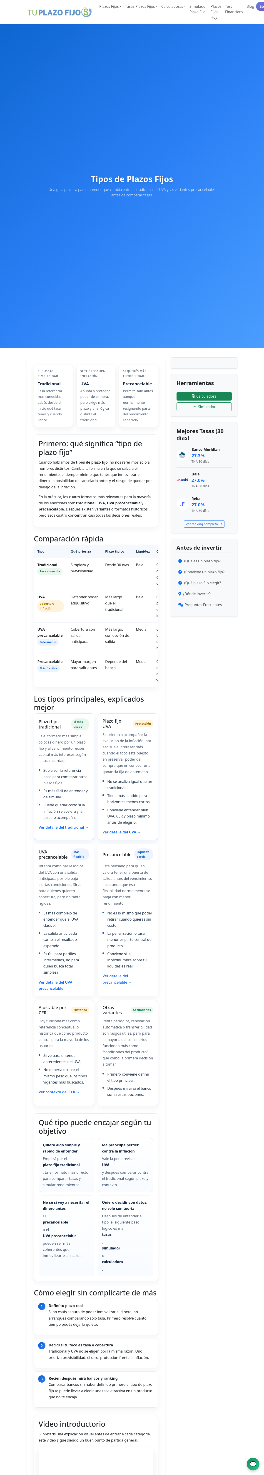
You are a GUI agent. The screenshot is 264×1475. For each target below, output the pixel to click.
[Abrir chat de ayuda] (253, 1464)
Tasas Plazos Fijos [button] (140, 6)
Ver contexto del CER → (59, 1091)
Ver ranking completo (204, 524)
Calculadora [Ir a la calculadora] (204, 396)
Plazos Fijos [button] (109, 6)
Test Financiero (234, 9)
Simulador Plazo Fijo (198, 9)
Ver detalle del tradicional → (64, 827)
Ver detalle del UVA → (121, 832)
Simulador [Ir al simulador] (204, 406)
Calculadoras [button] (172, 6)
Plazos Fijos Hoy (216, 12)
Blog (250, 6)
